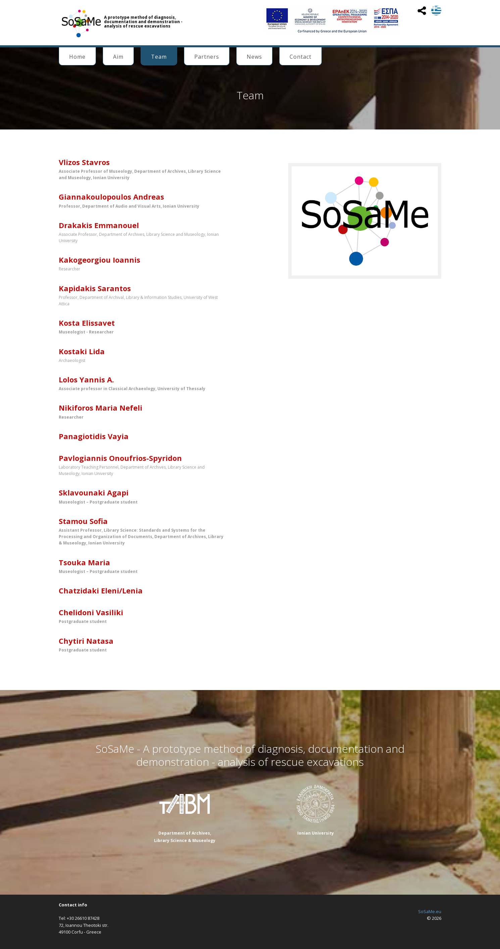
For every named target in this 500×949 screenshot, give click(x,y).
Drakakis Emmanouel (99, 225)
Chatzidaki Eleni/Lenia (101, 590)
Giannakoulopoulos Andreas (111, 197)
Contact (300, 56)
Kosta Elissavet (87, 323)
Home (77, 56)
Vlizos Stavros (84, 162)
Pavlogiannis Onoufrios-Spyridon (120, 458)
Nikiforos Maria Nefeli (100, 408)
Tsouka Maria (84, 562)
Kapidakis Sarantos (95, 288)
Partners (206, 56)
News (254, 56)
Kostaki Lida (82, 351)
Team (159, 56)
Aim (118, 56)
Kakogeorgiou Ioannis (99, 260)
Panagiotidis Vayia (94, 436)
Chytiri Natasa (86, 641)
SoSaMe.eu (429, 911)
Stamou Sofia (83, 521)
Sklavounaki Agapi (94, 492)
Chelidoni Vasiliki (91, 612)
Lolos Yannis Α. (86, 379)
